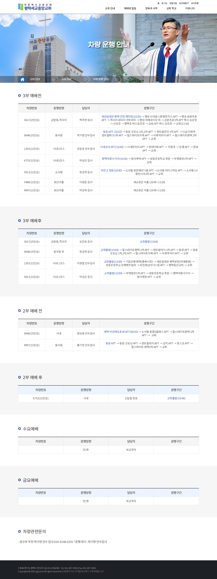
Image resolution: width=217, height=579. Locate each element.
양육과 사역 (151, 8)
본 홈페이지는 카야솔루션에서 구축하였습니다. (83, 571)
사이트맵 (194, 3)
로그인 (164, 3)
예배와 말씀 (130, 8)
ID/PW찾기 (184, 3)
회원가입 (173, 3)
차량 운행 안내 (100, 79)
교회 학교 (171, 8)
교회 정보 (66, 79)
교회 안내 (110, 8)
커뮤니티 (190, 8)
